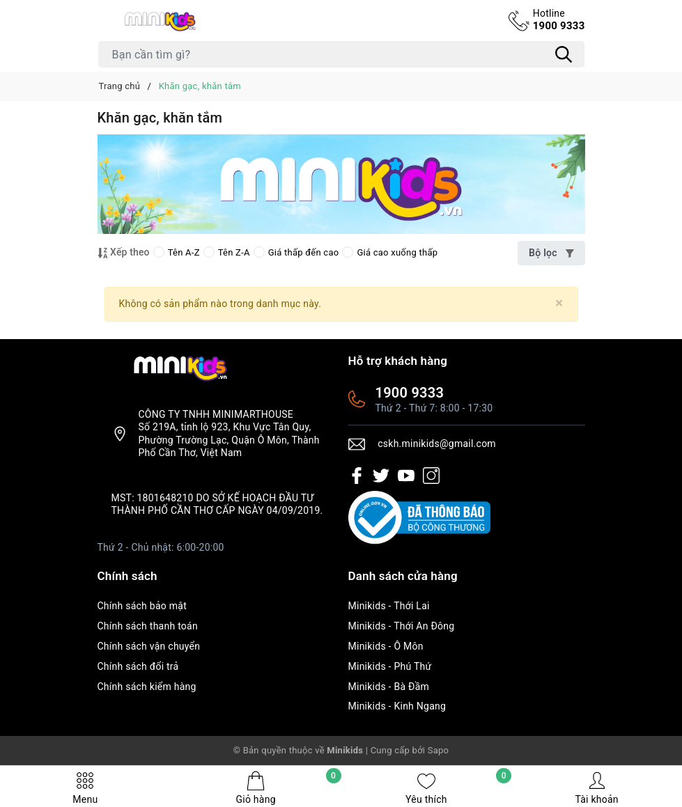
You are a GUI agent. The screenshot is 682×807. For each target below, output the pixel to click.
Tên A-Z (176, 252)
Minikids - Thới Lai (389, 605)
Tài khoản (596, 788)
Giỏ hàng (288, 788)
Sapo (438, 750)
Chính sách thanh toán (148, 626)
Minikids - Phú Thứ (390, 666)
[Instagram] (431, 475)
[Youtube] (406, 475)
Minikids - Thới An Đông (401, 626)
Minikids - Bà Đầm (389, 686)
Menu (85, 788)
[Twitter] (381, 475)
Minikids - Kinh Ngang (397, 706)
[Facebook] (356, 475)
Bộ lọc (551, 252)
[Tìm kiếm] (564, 54)
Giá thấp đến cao (296, 252)
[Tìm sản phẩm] (341, 54)
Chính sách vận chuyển (149, 646)
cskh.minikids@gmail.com (437, 443)
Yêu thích (458, 788)
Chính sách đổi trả (138, 666)
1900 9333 (559, 19)
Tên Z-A (226, 252)
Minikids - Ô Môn (386, 646)
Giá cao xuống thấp (389, 252)
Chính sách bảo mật (142, 605)
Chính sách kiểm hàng (147, 686)
